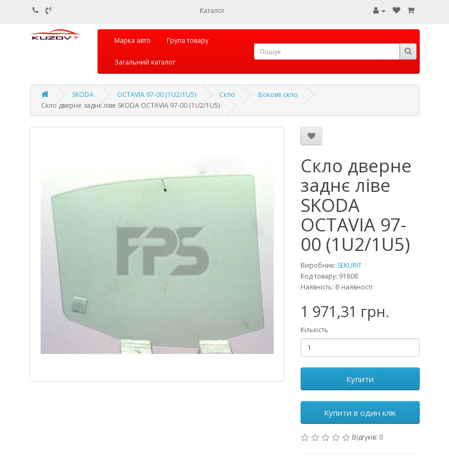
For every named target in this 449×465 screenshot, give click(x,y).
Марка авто (132, 40)
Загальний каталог (144, 62)
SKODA (83, 94)
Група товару (188, 40)
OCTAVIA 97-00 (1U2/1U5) (156, 94)
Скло (227, 94)
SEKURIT (349, 265)
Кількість (314, 329)
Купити (360, 378)
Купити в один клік (360, 412)
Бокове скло (278, 94)
